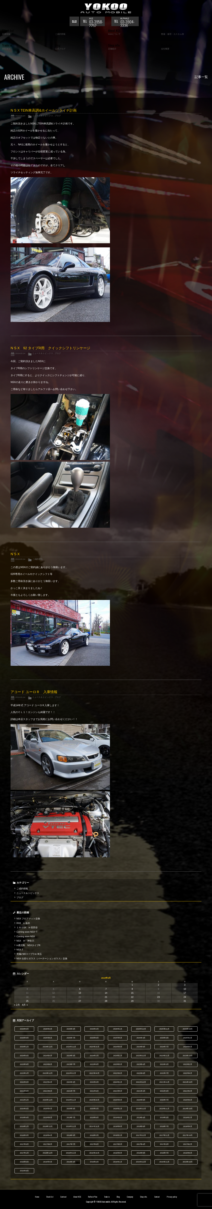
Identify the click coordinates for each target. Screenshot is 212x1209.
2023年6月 (94, 1064)
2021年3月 (164, 1091)
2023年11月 (164, 1056)
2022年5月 (24, 1082)
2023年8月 (47, 1064)
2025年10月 (188, 1029)
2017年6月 (94, 1144)
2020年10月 (94, 1100)
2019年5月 (117, 1117)
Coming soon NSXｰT (27, 932)
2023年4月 (140, 1064)
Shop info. (143, 1196)
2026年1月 (117, 1029)
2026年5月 (24, 1029)
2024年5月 (24, 1056)
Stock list (49, 1196)
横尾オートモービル (106, 8)
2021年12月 (141, 1082)
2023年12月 (141, 1056)
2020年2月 (94, 1109)
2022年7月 (164, 1073)
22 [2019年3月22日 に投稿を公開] (132, 997)
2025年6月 (94, 1038)
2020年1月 (117, 1109)
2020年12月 (48, 1100)
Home (37, 1196)
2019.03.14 (20, 115)
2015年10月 (188, 1162)
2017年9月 (24, 1144)
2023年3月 (164, 1064)
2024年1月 (117, 1056)
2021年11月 (164, 1082)
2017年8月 (47, 1144)
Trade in (107, 1196)
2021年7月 (70, 1091)
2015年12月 (141, 1162)
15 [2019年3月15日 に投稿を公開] (132, 993)
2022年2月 (94, 1082)
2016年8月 (140, 1153)
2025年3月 (164, 1038)
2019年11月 (164, 1109)
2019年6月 (94, 1117)
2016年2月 (94, 1162)
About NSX (77, 1196)
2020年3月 (70, 1109)
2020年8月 (140, 1100)
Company (130, 1196)
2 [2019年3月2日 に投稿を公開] (158, 985)
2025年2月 (187, 1038)
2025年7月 (70, 1038)
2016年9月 (117, 1153)
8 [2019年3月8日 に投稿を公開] (132, 989)
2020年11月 (71, 1100)
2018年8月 (140, 1126)
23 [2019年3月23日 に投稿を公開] (158, 997)
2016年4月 (47, 1162)
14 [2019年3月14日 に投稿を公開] (106, 993)
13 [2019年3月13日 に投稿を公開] (79, 993)
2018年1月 (117, 1135)
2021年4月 (140, 1091)
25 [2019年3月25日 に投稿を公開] (27, 1001)
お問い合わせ (75, 22)
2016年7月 (164, 1153)
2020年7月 (164, 1100)
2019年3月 (164, 1117)
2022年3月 (70, 1082)
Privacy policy (172, 1196)
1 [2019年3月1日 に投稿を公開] (132, 985)
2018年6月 (187, 1126)
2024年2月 (94, 1056)
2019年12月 (141, 1109)
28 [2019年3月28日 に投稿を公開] (106, 1001)
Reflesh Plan (92, 1196)
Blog (118, 1196)
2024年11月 (71, 1047)
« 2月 (17, 1004)
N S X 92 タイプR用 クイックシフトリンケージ (50, 348)
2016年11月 (71, 1153)
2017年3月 (164, 1144)
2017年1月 (24, 1153)
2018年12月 (48, 1126)
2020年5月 (24, 1109)
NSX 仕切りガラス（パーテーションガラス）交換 (42, 958)
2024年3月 (70, 1056)
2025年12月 (141, 1029)
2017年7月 (70, 1144)
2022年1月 (117, 1082)
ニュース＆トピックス (42, 115)
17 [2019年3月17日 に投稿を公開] (184, 993)
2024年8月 (140, 1047)
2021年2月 (187, 1091)
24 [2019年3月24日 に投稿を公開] (184, 997)
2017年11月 (164, 1135)
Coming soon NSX (26, 936)
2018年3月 (70, 1135)
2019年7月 (70, 1117)
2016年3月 (70, 1162)
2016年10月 (94, 1153)
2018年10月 (94, 1126)
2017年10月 (188, 1135)
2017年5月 (117, 1144)
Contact (157, 1196)
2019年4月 (140, 1117)
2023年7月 (70, 1064)
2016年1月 (117, 1162)
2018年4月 (47, 1135)
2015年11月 (164, 1162)
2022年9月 (117, 1073)
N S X (15, 554)
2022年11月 (71, 1073)
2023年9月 (24, 1064)
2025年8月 (47, 1038)
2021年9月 (24, 1091)
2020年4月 (47, 1109)
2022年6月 (187, 1073)
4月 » (25, 1004)
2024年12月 (48, 1047)
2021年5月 (117, 1091)
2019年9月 (24, 1117)
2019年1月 (24, 1126)
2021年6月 (94, 1091)
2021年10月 (188, 1082)
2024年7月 (164, 1047)
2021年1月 (24, 1100)
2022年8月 (140, 1073)
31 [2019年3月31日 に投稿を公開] (184, 1001)
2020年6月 (187, 1100)
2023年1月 (24, 1073)
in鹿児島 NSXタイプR (28, 945)
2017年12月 (141, 1135)
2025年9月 (24, 1038)
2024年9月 (117, 1047)
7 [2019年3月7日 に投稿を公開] (106, 989)
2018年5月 (24, 1135)
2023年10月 (188, 1056)
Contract (63, 1196)
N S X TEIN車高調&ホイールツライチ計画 (43, 110)
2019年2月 (187, 1117)
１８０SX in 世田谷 (27, 927)
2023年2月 (187, 1064)
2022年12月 (48, 1073)
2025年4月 (140, 1038)
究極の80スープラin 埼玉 (29, 954)
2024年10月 (94, 1047)
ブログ (58, 115)
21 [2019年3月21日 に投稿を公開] (106, 997)
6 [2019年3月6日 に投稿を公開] (79, 989)
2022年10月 (94, 1073)
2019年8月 (47, 1117)
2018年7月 (164, 1126)
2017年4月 (140, 1144)
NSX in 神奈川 (25, 940)
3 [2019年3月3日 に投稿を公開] (184, 985)
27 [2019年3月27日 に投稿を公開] (79, 1001)
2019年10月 (188, 1109)
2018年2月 (94, 1135)
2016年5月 (24, 1162)
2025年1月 (24, 1047)
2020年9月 (117, 1100)
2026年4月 (47, 1029)
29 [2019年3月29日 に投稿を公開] (132, 1001)
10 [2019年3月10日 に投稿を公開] (184, 989)
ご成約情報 (37, 559)
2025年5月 (117, 1038)
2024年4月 (47, 1056)
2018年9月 (117, 1126)
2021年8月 (47, 1091)
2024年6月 (187, 1047)
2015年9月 (24, 1171)
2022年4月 (47, 1082)
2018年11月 (71, 1126)
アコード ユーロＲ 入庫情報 (34, 692)
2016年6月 (187, 1153)
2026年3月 (70, 1029)
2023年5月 (117, 1064)
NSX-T (20, 949)
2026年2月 (94, 1029)
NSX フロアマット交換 (28, 918)
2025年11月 (164, 1029)
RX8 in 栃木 (23, 923)
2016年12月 (48, 1153)
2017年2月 (187, 1144)
